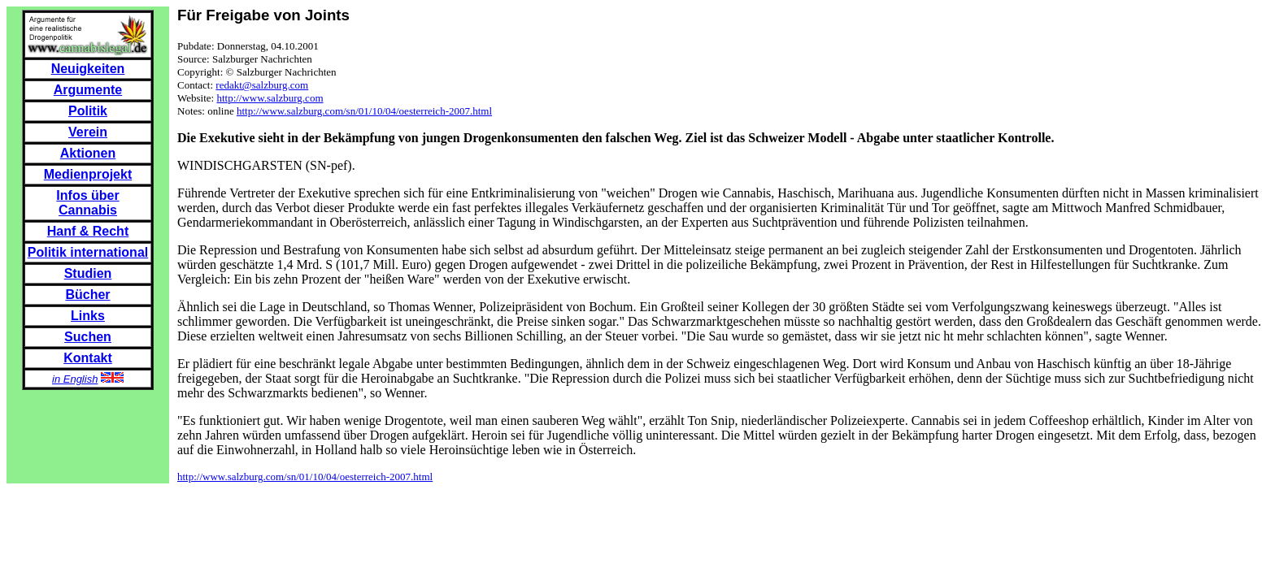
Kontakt (87, 358)
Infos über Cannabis (87, 202)
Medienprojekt (88, 174)
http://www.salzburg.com (269, 98)
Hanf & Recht (87, 231)
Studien (88, 273)
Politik (87, 111)
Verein (87, 132)
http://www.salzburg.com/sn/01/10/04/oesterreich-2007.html (364, 111)
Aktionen (87, 153)
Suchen (87, 337)
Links (88, 316)
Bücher (87, 294)
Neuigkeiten (88, 69)
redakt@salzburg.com (261, 85)
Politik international (88, 252)
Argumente (88, 90)
